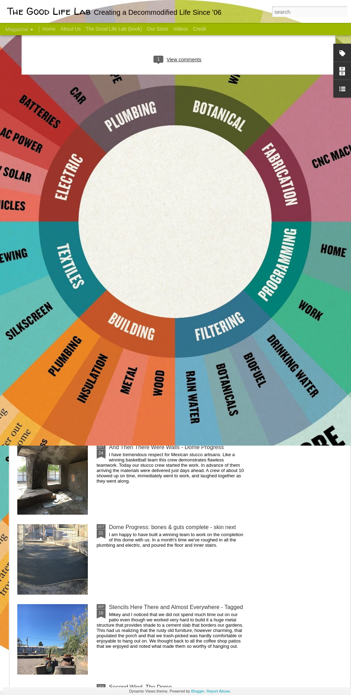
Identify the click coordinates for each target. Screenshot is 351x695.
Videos (180, 29)
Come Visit (293, 277)
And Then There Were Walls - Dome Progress (166, 447)
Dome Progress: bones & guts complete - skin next (172, 527)
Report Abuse (218, 691)
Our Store (157, 29)
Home (48, 29)
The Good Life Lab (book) (114, 29)
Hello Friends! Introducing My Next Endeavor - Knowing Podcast (55, 286)
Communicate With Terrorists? (137, 280)
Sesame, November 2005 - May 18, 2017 (222, 280)
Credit (199, 29)
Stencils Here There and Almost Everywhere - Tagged (176, 607)
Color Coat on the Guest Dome (68, 417)
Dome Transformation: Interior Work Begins (163, 337)
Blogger (197, 691)
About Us (70, 29)
